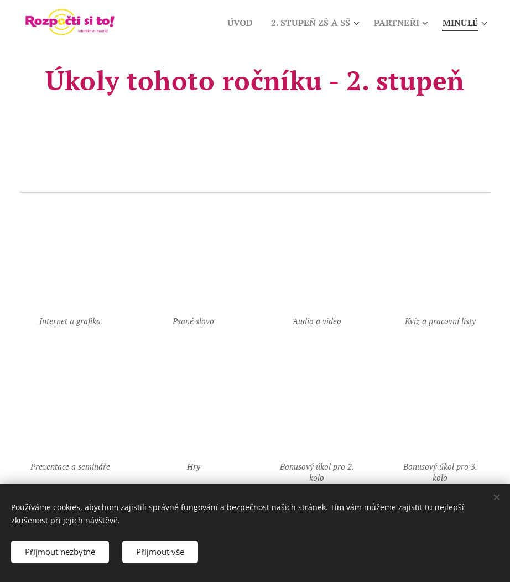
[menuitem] (231, 23)
